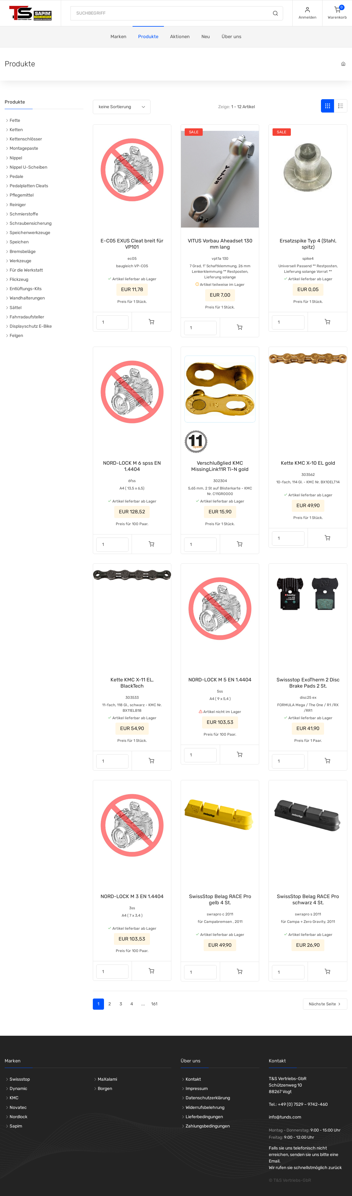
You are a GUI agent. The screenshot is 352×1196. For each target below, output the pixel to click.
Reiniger (18, 204)
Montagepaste (24, 148)
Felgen (16, 335)
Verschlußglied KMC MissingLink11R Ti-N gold (220, 466)
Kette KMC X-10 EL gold (308, 463)
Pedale (16, 176)
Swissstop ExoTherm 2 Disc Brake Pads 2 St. (308, 683)
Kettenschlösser (26, 139)
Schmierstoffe (24, 214)
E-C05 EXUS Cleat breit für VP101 (132, 244)
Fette (15, 120)
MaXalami (107, 1079)
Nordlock (18, 1116)
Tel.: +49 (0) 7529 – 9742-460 (298, 1104)
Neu (205, 36)
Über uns (231, 36)
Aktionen (180, 36)
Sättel (15, 307)
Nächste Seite (325, 1004)
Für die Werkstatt (26, 270)
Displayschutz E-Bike (31, 326)
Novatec (18, 1107)
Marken (118, 36)
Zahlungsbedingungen (208, 1126)
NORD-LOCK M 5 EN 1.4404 (219, 680)
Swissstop (20, 1079)
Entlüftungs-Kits (26, 288)
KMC (14, 1098)
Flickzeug (19, 279)
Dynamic (18, 1088)
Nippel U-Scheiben (28, 167)
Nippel (16, 158)
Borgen (105, 1088)
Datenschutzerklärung (208, 1098)
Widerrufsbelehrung (205, 1107)
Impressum (197, 1088)
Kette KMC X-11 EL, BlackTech (132, 683)
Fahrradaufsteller (27, 317)
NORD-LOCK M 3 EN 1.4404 (132, 896)
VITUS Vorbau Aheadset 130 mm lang (220, 244)
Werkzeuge (20, 261)
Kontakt (193, 1079)
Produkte (148, 36)
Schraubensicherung (31, 223)
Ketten (16, 129)
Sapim (16, 1126)
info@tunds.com (285, 1117)
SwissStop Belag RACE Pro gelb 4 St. (220, 899)
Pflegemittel (22, 195)
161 (154, 1004)
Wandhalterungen (27, 298)
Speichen (19, 242)
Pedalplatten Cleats (29, 185)
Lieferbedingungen (204, 1116)
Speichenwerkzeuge (30, 232)
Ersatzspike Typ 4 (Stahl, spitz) (308, 244)
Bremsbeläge (23, 251)
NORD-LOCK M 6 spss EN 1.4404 (132, 466)
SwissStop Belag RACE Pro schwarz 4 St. (308, 899)
